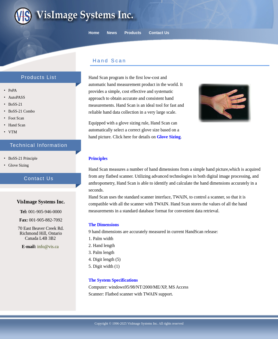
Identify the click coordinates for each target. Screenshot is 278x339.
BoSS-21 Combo (21, 111)
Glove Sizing (18, 165)
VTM (12, 132)
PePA (12, 90)
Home (94, 32)
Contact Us (159, 32)
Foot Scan (16, 118)
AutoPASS (16, 97)
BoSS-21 (15, 104)
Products (132, 32)
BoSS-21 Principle (22, 158)
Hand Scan (16, 125)
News (112, 32)
